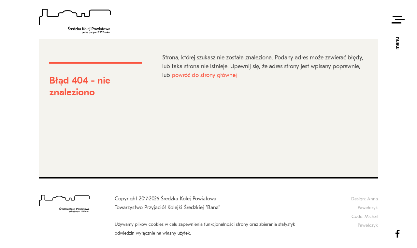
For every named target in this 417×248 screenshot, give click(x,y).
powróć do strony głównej (204, 75)
